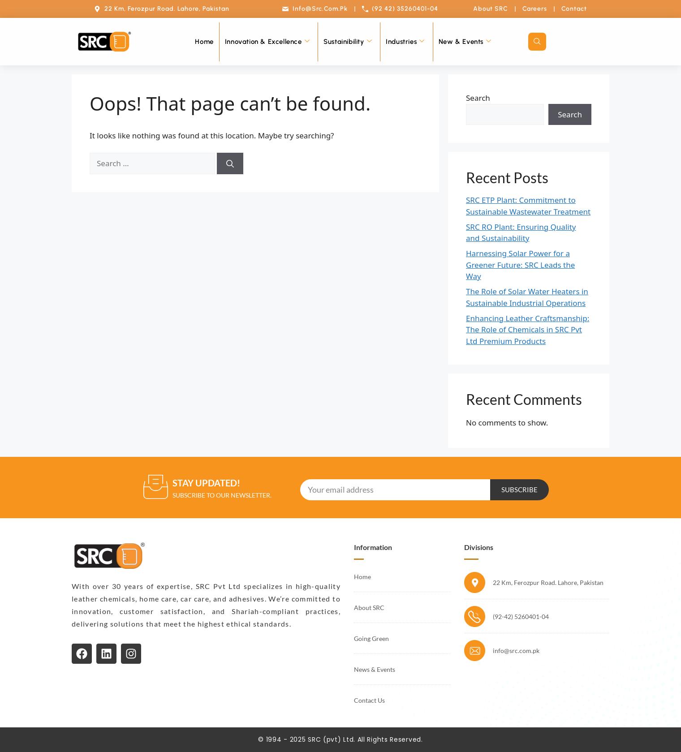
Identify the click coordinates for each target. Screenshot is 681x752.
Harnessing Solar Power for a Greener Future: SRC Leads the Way (520, 264)
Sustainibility (347, 42)
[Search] (230, 163)
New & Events (465, 42)
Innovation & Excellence (267, 42)
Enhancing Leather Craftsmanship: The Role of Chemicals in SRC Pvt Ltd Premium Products (527, 329)
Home (204, 42)
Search (478, 98)
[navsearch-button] (537, 42)
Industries (405, 42)
